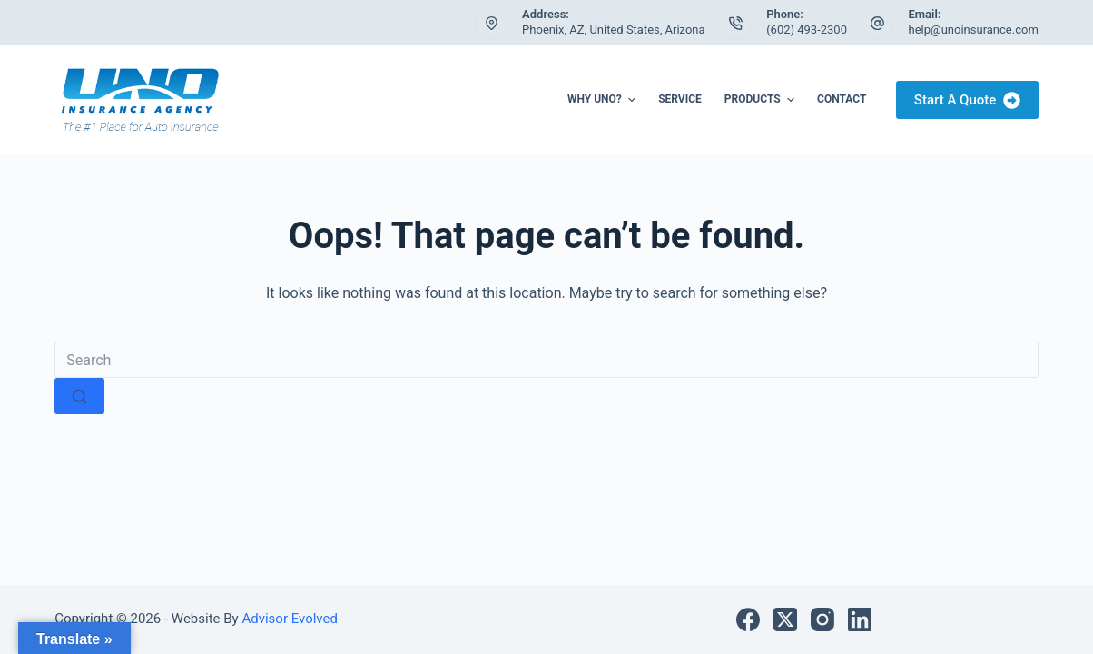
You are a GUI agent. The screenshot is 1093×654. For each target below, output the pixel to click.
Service (680, 99)
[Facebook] (748, 619)
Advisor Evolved (288, 618)
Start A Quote (967, 100)
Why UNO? (603, 100)
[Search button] (79, 396)
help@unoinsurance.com (973, 29)
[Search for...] (546, 360)
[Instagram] (822, 619)
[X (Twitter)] (785, 619)
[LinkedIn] (859, 619)
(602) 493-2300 (806, 29)
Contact (841, 99)
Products (761, 100)
